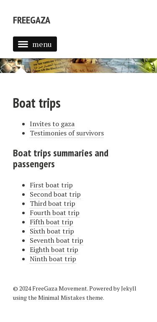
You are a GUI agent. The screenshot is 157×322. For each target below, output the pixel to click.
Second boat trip (55, 194)
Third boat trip (52, 203)
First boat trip (51, 185)
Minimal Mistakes (61, 297)
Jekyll (128, 288)
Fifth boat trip (51, 221)
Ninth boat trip (53, 258)
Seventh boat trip (56, 240)
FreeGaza (31, 19)
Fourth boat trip (55, 212)
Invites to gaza (52, 123)
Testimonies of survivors (67, 133)
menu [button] (35, 44)
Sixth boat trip (52, 231)
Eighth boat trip (54, 249)
